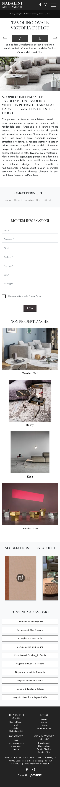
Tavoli (15, 724)
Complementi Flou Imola (30, 638)
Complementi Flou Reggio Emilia (30, 655)
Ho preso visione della (24, 296)
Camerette (16, 746)
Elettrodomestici (16, 731)
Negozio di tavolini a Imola (30, 680)
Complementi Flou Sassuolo (30, 630)
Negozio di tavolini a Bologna (30, 688)
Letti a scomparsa (15, 743)
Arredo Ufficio (44, 752)
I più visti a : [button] (49, 200)
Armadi (16, 749)
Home (12, 14)
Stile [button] (38, 200)
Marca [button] (8, 200)
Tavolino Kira (30, 528)
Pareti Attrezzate (44, 728)
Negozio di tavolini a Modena (30, 663)
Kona (30, 476)
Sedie (15, 728)
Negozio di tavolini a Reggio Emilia (30, 697)
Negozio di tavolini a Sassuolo (30, 672)
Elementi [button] (18, 200)
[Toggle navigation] (53, 5)
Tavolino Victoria (44, 14)
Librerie (44, 725)
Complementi (20, 14)
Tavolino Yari (30, 373)
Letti (16, 740)
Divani (44, 719)
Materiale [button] (29, 200)
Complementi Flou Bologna (30, 646)
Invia (30, 308)
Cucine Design (16, 721)
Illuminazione (44, 746)
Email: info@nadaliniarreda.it (36, 763)
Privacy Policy (35, 296)
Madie (44, 722)
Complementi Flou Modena (30, 621)
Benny (30, 425)
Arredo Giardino (44, 749)
